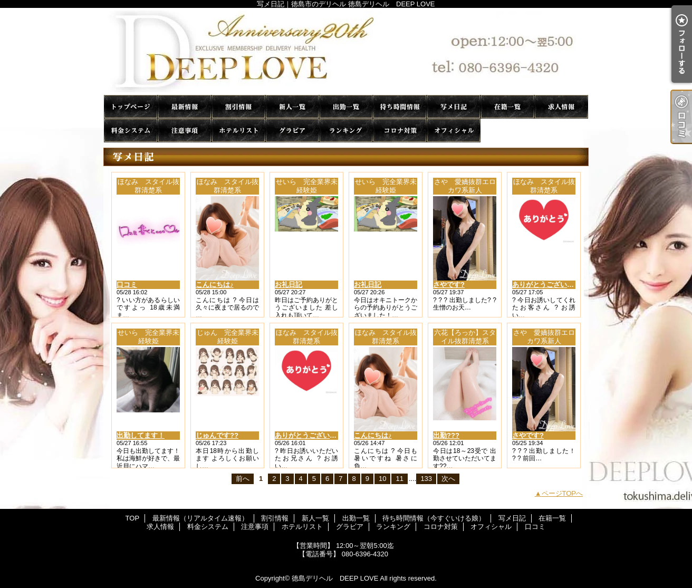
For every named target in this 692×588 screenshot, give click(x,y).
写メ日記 (453, 107)
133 (426, 479)
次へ (448, 479)
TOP (131, 107)
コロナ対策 (400, 130)
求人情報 (561, 107)
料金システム (131, 130)
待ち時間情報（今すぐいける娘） (400, 107)
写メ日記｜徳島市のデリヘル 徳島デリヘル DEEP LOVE (346, 51)
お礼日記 (288, 284)
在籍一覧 (507, 107)
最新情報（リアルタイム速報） (185, 107)
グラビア (292, 130)
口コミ (507, 130)
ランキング (346, 130)
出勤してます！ (141, 435)
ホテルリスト (238, 130)
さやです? (449, 284)
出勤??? (446, 435)
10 (382, 479)
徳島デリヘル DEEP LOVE (335, 578)
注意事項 (185, 130)
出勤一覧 (346, 107)
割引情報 (238, 107)
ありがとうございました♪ (551, 284)
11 (399, 479)
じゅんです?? (217, 435)
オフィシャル (453, 130)
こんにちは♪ (215, 284)
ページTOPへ (562, 493)
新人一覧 (292, 107)
